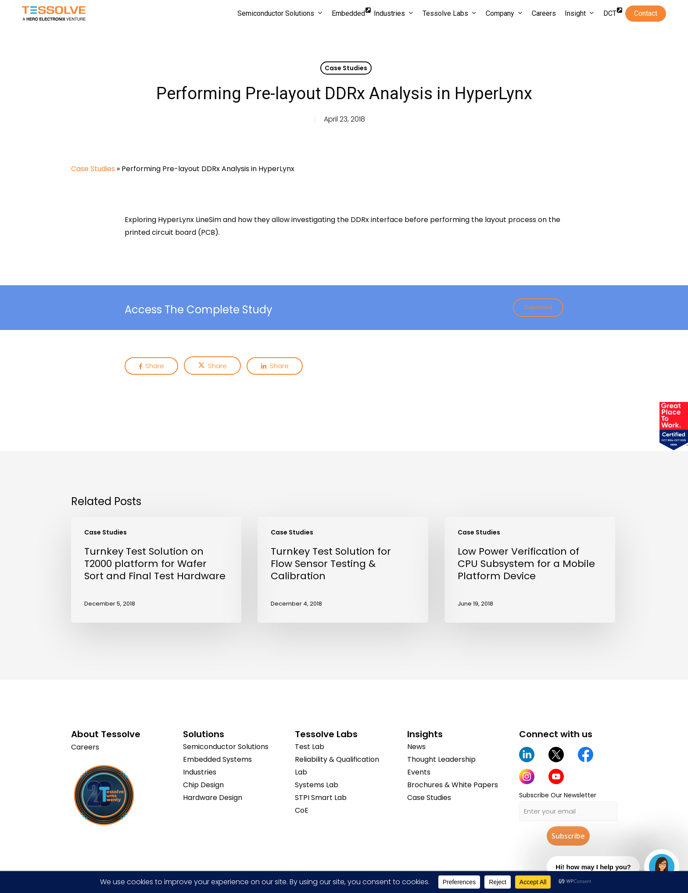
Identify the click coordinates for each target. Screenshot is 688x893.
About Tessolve (105, 734)
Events (418, 772)
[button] (538, 307)
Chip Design (203, 785)
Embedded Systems (217, 759)
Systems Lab (316, 785)
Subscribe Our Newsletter (557, 795)
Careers (85, 747)
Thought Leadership (441, 759)
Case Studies (346, 68)
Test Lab (309, 747)
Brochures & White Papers (452, 785)
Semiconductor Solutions (226, 747)
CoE (301, 810)
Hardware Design (212, 798)
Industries (199, 772)
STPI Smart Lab (321, 798)
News (416, 747)
